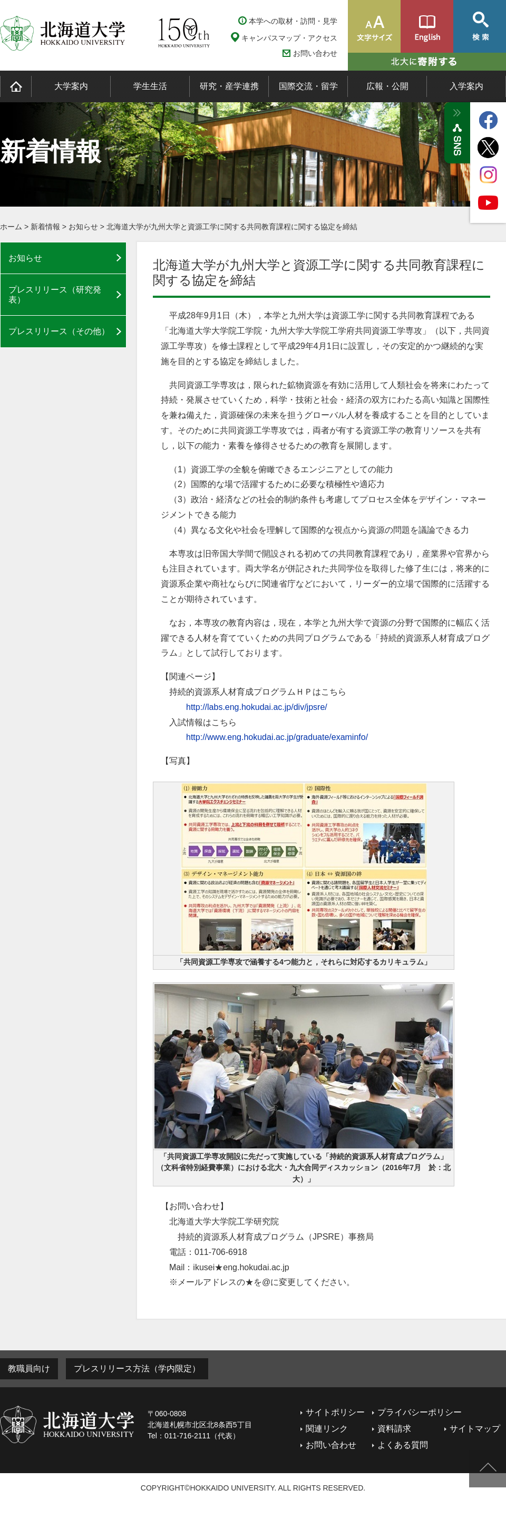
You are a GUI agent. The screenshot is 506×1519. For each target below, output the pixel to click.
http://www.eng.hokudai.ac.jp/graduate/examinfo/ (277, 737)
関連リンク (327, 1428)
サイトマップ (475, 1428)
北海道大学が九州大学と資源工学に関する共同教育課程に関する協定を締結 (231, 226)
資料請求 (394, 1428)
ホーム (11, 226)
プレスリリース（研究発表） (54, 294)
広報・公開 (387, 86)
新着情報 (45, 226)
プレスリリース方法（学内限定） (137, 1368)
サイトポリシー (335, 1412)
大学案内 (71, 86)
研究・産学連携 (229, 86)
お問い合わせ (315, 53)
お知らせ (83, 226)
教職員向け (29, 1368)
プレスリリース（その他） (59, 331)
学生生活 (150, 86)
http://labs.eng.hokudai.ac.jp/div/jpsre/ (256, 707)
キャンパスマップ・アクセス (289, 38)
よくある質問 (402, 1444)
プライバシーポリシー (419, 1412)
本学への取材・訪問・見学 (293, 21)
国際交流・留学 (308, 86)
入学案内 (466, 86)
